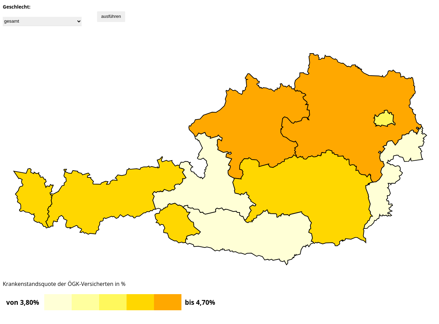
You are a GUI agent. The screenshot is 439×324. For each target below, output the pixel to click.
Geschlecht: (17, 6)
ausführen (111, 16)
